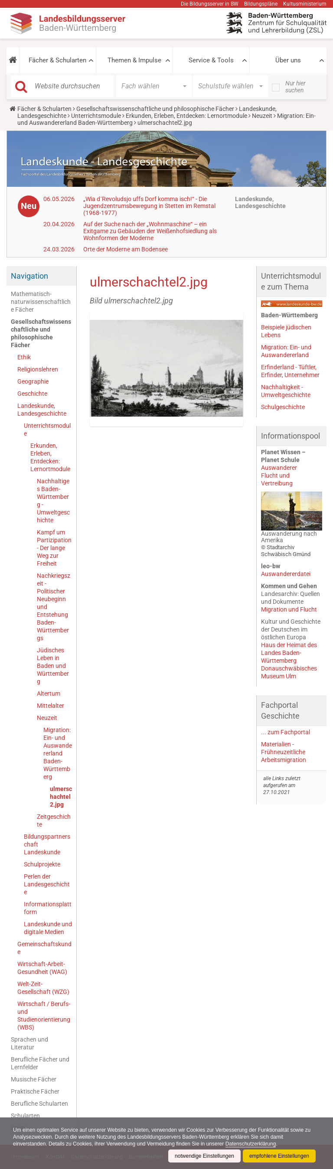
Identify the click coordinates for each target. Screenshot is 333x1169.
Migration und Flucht (289, 609)
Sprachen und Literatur (29, 1043)
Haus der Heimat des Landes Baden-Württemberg (289, 652)
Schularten (25, 1115)
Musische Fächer (33, 1079)
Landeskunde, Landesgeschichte (41, 409)
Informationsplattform (48, 908)
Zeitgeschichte (54, 820)
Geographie (33, 381)
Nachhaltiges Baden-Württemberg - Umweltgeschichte (53, 501)
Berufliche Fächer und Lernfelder (40, 1063)
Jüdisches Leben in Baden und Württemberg (53, 666)
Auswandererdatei (285, 573)
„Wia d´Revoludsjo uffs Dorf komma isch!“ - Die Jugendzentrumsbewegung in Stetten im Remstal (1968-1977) (149, 205)
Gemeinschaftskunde (44, 948)
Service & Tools (211, 60)
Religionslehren (37, 369)
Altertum (48, 693)
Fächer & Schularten (57, 60)
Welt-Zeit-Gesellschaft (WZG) (43, 987)
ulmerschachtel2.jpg (61, 796)
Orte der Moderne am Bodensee (125, 249)
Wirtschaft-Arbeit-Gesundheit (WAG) (42, 968)
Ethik (24, 357)
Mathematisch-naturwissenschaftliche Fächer (41, 301)
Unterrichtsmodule (96, 115)
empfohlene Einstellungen (279, 1156)
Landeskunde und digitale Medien (48, 928)
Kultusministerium (304, 4)
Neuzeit (262, 115)
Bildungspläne (261, 4)
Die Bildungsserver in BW (209, 4)
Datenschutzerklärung (250, 1144)
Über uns (288, 60)
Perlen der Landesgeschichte (47, 884)
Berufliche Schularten (39, 1103)
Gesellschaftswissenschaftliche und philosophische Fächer (155, 108)
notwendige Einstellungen (204, 1156)
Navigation (29, 275)
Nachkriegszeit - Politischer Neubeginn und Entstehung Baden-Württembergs (53, 606)
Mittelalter (50, 705)
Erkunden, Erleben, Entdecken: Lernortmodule (186, 115)
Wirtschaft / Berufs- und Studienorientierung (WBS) (43, 1015)
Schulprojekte (42, 864)
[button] (13, 60)
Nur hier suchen (295, 87)
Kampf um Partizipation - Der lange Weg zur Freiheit (54, 548)
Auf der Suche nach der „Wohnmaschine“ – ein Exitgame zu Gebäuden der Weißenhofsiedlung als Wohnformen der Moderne (150, 231)
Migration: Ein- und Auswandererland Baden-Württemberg (57, 753)
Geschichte (32, 393)
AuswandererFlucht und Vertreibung (279, 475)
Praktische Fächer (35, 1091)
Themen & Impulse (134, 60)
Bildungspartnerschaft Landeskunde (47, 844)
